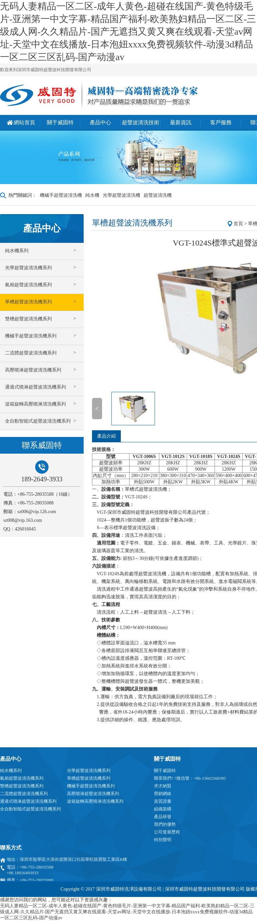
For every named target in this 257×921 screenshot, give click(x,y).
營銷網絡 (162, 793)
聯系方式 (10, 848)
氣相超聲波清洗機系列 (22, 778)
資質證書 (162, 801)
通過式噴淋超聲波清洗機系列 (28, 801)
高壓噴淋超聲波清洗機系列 (93, 793)
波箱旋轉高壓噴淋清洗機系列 (95, 801)
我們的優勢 (165, 824)
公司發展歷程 (167, 831)
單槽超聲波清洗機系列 (88, 778)
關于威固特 (167, 759)
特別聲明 (162, 839)
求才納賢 (162, 785)
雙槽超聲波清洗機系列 (22, 785)
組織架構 (162, 808)
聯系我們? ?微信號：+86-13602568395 (190, 778)
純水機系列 (11, 770)
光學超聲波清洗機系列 (88, 770)
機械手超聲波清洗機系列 (91, 785)
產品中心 (10, 759)
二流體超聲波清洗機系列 (24, 793)
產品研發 (162, 816)
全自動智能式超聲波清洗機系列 (30, 808)
